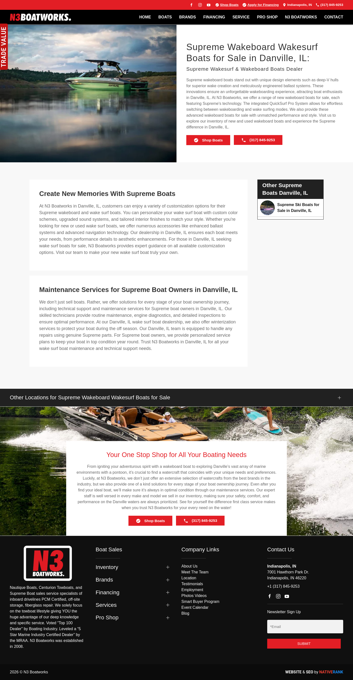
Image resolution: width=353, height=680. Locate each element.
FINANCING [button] (214, 17)
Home (145, 17)
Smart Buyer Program (200, 601)
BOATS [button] (165, 17)
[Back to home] (40, 17)
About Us (189, 566)
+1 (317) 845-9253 (283, 586)
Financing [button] (107, 592)
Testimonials (192, 584)
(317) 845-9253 (329, 5)
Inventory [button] (107, 567)
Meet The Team (195, 572)
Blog (185, 613)
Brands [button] (104, 580)
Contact (333, 17)
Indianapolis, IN (297, 5)
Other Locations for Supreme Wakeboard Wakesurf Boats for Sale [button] (90, 397)
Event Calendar (194, 607)
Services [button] (106, 605)
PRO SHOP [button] (267, 17)
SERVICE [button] (241, 17)
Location (188, 578)
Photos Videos (194, 596)
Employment (192, 590)
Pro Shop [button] (107, 617)
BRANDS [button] (187, 17)
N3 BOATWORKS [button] (301, 17)
